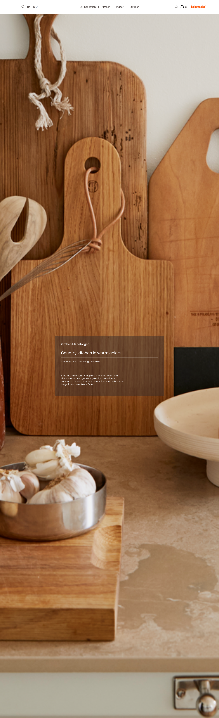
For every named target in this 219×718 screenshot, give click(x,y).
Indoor (119, 6)
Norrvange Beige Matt (90, 361)
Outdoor (134, 6)
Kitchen (106, 6)
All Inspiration (88, 6)
